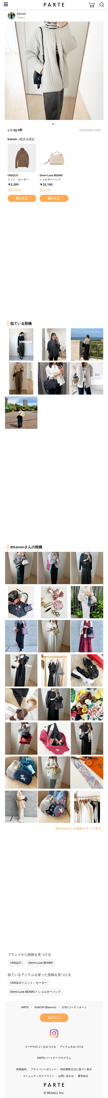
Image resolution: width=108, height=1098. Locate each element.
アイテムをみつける (71, 1046)
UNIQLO (15, 963)
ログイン (54, 1017)
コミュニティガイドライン (38, 1076)
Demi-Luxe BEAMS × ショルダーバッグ (35, 992)
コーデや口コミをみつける (40, 1046)
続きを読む (27, 139)
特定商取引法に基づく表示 (76, 1069)
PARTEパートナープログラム (54, 1058)
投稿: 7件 (45, 190)
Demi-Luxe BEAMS (40, 963)
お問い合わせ (66, 1076)
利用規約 (21, 1069)
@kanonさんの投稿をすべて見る (79, 828)
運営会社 (83, 1076)
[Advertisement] (54, 260)
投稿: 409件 (14, 190)
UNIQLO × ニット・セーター (28, 983)
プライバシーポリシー (44, 1069)
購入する (22, 198)
